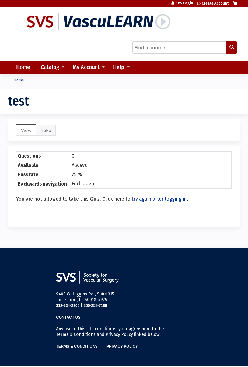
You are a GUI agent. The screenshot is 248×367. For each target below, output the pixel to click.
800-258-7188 (95, 305)
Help (118, 67)
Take (46, 130)
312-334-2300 (67, 305)
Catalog (50, 67)
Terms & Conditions (77, 346)
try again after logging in (159, 199)
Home (23, 67)
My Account (86, 67)
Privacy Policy (122, 346)
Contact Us (68, 317)
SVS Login (184, 3)
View (28, 131)
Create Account (215, 3)
